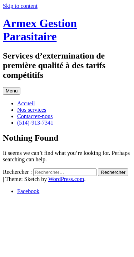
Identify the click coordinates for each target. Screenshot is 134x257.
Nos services (31, 110)
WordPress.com (66, 179)
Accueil (26, 103)
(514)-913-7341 (35, 123)
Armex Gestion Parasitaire (40, 30)
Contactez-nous (35, 116)
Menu (12, 91)
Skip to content (20, 6)
